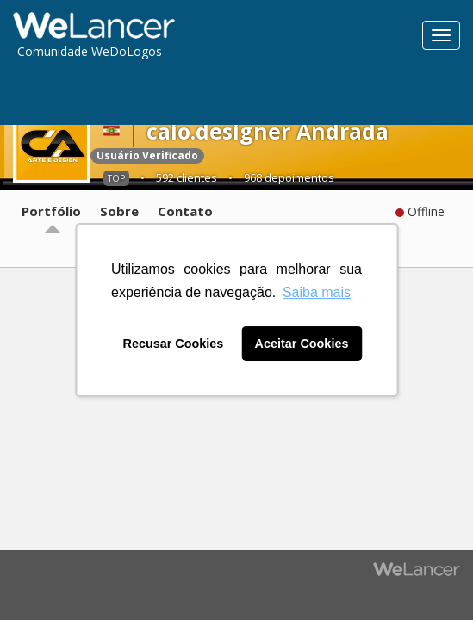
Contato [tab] (185, 211)
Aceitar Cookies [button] (302, 343)
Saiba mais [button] (317, 292)
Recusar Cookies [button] (173, 343)
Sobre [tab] (119, 211)
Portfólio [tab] (51, 211)
